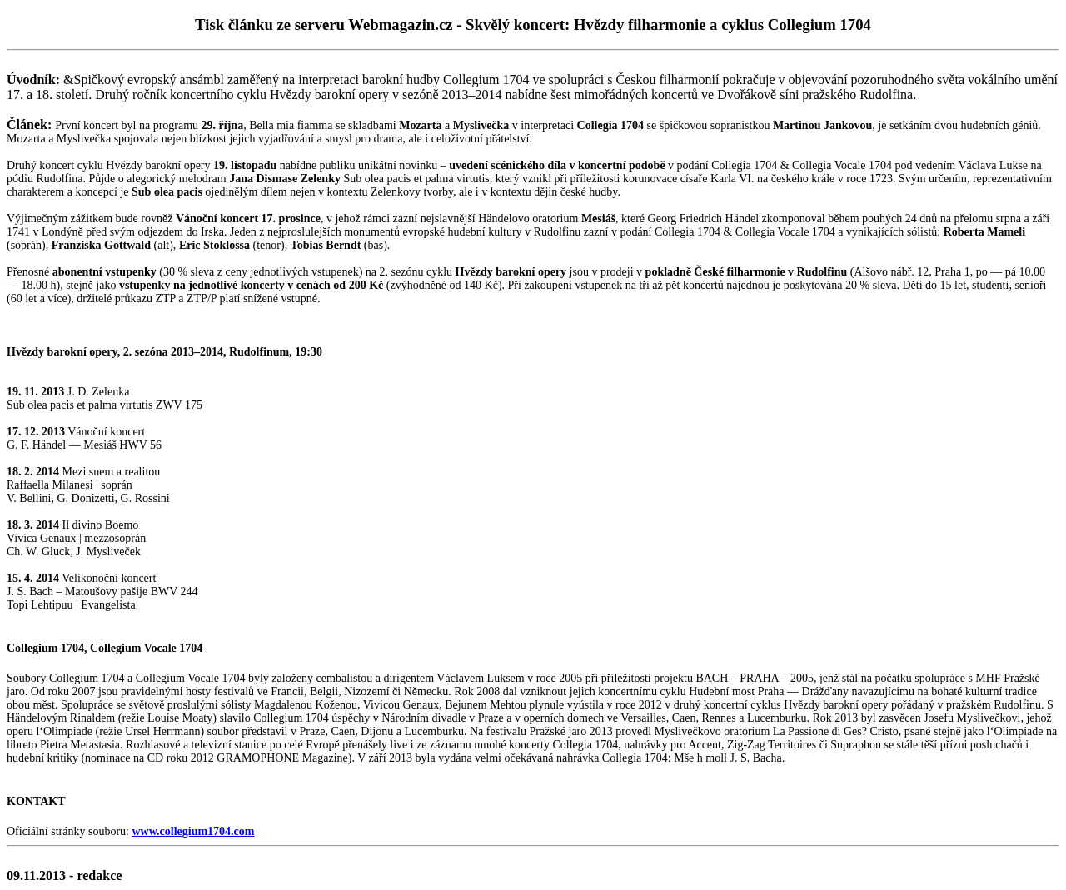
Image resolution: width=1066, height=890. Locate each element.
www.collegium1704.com (193, 831)
